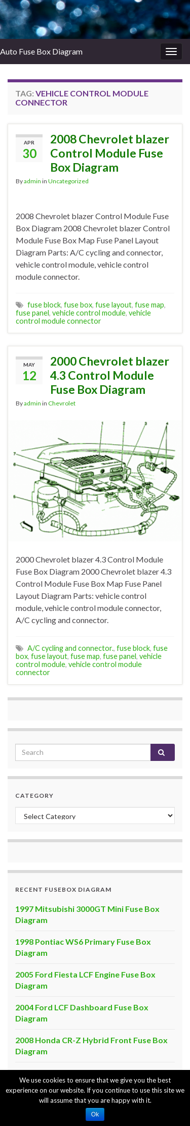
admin (32, 181)
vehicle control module (89, 313)
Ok (95, 1114)
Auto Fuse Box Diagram (41, 51)
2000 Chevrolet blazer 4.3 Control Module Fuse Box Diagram (109, 375)
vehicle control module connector (83, 317)
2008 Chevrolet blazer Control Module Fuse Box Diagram (109, 153)
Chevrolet (61, 403)
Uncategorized (68, 181)
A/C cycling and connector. (70, 648)
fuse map (149, 304)
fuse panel (32, 313)
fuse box (78, 304)
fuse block (44, 304)
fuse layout (113, 304)
